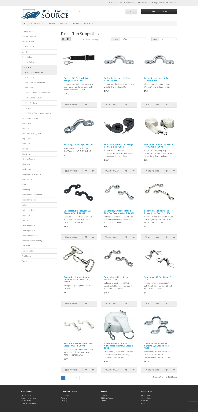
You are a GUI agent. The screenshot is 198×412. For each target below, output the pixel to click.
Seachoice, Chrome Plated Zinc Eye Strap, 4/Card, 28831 (119, 211)
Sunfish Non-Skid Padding (32, 241)
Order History (146, 398)
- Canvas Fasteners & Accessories (36, 93)
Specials (104, 401)
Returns (64, 398)
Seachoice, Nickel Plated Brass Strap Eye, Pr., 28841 (158, 211)
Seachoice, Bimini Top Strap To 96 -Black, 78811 (118, 145)
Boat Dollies (27, 57)
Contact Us (65, 395)
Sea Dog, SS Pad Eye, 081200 (78, 144)
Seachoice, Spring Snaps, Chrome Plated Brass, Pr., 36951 (77, 279)
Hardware (26, 164)
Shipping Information (29, 398)
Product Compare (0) (91, 39)
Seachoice (26, 215)
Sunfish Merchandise (30, 235)
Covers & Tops (37, 23)
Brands (104, 395)
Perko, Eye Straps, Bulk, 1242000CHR (156, 79)
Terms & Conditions (28, 403)
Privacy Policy (26, 395)
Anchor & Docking (29, 47)
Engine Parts (27, 138)
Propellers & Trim (29, 200)
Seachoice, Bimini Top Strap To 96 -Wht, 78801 (158, 145)
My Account (145, 395)
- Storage (26, 108)
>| (77, 378)
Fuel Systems (27, 154)
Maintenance (27, 179)
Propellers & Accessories (32, 195)
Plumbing (26, 189)
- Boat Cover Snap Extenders (34, 82)
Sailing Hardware (29, 210)
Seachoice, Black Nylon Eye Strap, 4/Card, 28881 (77, 211)
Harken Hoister (28, 169)
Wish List (144, 401)
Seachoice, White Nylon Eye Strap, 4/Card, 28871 (78, 344)
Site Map (64, 401)
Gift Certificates (107, 398)
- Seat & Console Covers (32, 98)
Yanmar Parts (27, 31)
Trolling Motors (28, 251)
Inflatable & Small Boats (31, 174)
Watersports (27, 261)
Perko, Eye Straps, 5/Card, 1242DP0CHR (117, 79)
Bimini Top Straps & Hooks (83, 23)
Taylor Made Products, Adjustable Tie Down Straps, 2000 (118, 345)
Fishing (25, 149)
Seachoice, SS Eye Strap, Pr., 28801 (158, 278)
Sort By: (116, 39)
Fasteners (26, 144)
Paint (24, 184)
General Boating (28, 159)
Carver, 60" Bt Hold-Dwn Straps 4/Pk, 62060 (76, 79)
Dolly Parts (26, 123)
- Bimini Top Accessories (32, 72)
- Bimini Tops (28, 77)
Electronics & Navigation (31, 133)
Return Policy (26, 401)
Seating (25, 220)
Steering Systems (28, 230)
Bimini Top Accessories (58, 23)
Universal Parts (28, 42)
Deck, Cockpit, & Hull (30, 118)
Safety (24, 205)
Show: (155, 39)
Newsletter (145, 403)
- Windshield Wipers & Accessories (36, 113)
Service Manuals (28, 225)
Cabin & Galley (28, 62)
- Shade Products (29, 103)
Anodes (25, 52)
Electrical (25, 128)
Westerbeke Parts (29, 36)
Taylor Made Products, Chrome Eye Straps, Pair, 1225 (157, 345)
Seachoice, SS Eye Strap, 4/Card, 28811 (116, 278)
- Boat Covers (28, 87)
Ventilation (26, 256)
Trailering (26, 246)
